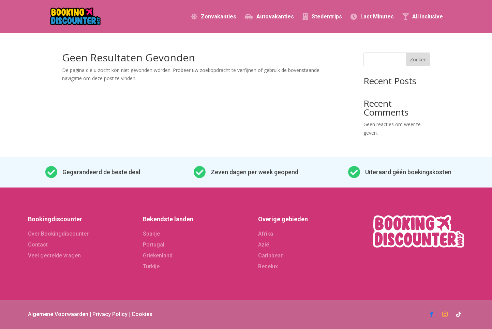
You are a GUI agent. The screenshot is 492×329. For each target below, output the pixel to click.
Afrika (265, 233)
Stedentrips (327, 17)
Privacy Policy (110, 314)
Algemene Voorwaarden (58, 314)
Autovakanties (275, 17)
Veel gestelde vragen (54, 255)
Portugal (153, 244)
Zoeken (418, 59)
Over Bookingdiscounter (58, 233)
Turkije (151, 266)
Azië (263, 244)
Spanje (151, 233)
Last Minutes (377, 17)
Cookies (142, 314)
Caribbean (271, 255)
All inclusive (427, 17)
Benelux (268, 266)
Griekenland (158, 255)
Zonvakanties (218, 17)
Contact (38, 244)
